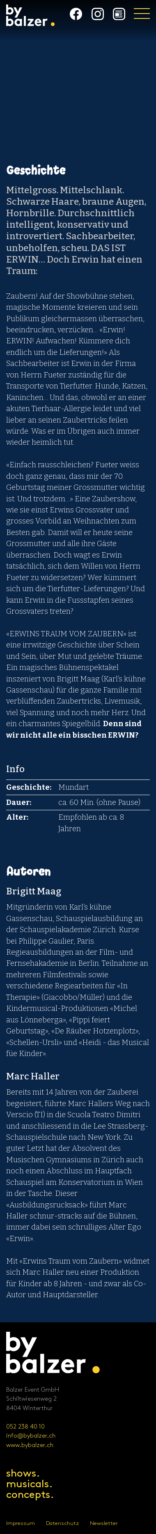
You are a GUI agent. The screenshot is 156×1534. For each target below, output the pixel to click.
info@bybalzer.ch (30, 1436)
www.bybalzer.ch (29, 1445)
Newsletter (104, 1523)
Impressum (20, 1523)
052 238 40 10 (25, 1427)
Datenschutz (62, 1523)
